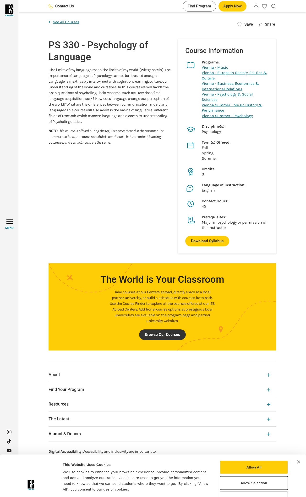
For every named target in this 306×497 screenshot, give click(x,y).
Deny (254, 465)
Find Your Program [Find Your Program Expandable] (159, 389)
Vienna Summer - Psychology (227, 115)
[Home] (9, 10)
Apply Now (232, 6)
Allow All (254, 434)
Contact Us (61, 6)
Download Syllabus (207, 241)
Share (267, 24)
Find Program (199, 6)
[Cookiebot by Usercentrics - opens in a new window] (31, 487)
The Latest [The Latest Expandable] (159, 418)
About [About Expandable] (159, 374)
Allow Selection (254, 450)
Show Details (251, 488)
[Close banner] (298, 429)
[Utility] (256, 6)
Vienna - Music (215, 67)
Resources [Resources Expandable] (159, 404)
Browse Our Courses (162, 334)
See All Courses (64, 22)
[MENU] (9, 224)
